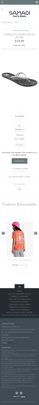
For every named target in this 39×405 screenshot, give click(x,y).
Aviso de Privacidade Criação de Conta (19, 315)
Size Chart (19, 145)
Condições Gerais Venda (19, 304)
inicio (19, 291)
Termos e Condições (20, 296)
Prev (3, 233)
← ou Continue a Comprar (19, 169)
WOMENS (14, 29)
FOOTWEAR (23, 29)
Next (35, 233)
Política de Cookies (19, 302)
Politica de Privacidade (19, 299)
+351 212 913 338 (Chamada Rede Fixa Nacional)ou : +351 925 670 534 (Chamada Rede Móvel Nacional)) (18, 332)
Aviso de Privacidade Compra (19, 312)
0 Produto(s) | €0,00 (10, 22)
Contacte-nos (19, 161)
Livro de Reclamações (19, 310)
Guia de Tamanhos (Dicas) (19, 294)
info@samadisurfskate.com (11, 327)
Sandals (32, 29)
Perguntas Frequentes (19, 307)
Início (6, 29)
